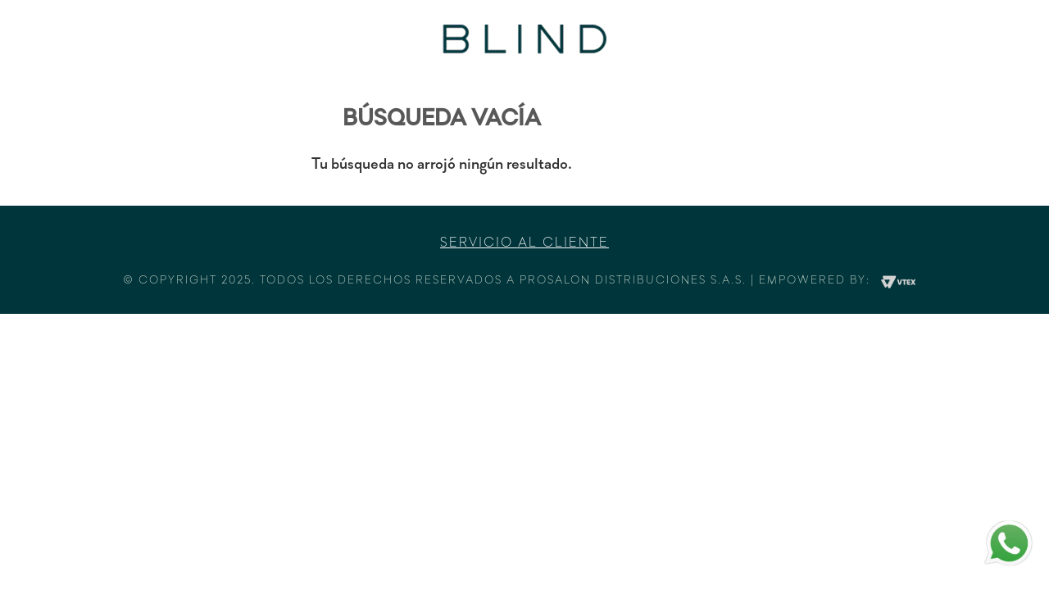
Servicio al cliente (524, 243)
